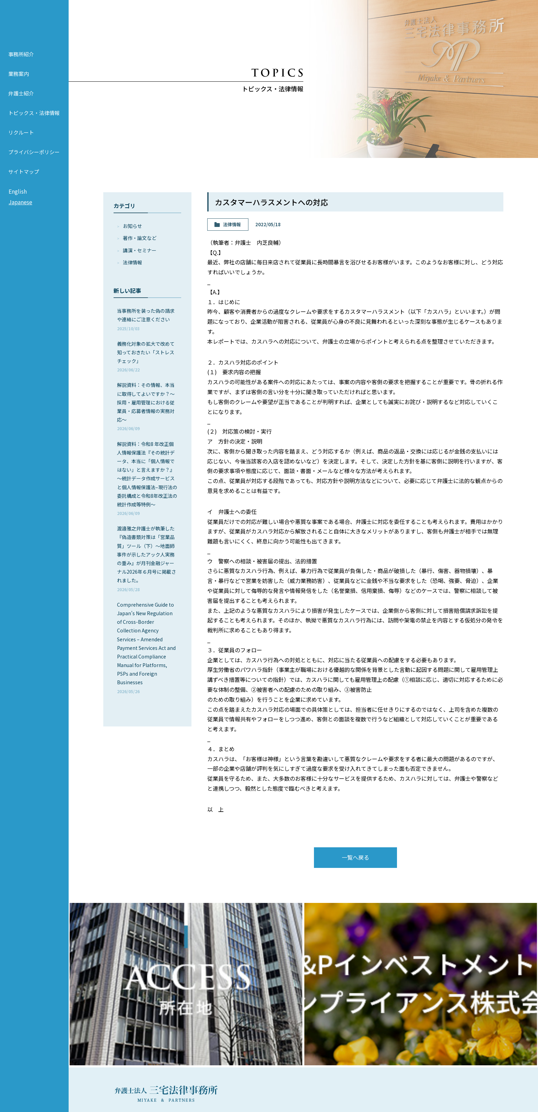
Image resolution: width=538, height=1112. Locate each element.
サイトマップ (23, 177)
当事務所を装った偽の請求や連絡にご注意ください (146, 319)
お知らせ (132, 225)
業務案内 (18, 79)
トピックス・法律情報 (34, 119)
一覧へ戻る (355, 857)
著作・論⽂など (139, 237)
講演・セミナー (139, 250)
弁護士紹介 (21, 99)
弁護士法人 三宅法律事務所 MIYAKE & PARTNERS (34, 24)
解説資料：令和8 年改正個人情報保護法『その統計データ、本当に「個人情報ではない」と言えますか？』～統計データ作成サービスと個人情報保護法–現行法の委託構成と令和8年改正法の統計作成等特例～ (147, 478)
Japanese (20, 208)
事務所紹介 (21, 60)
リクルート (21, 138)
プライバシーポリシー (34, 158)
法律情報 (132, 262)
